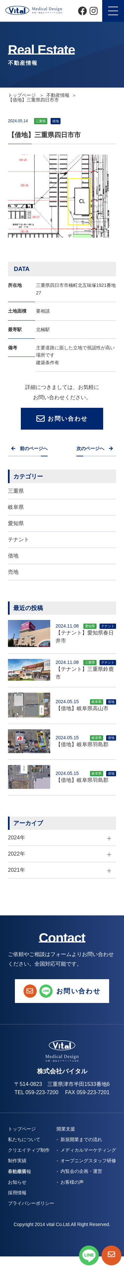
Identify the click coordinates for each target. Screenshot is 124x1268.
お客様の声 (72, 1182)
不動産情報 (57, 95)
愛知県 (16, 523)
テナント (18, 539)
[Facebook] (82, 11)
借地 (13, 555)
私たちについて (24, 1139)
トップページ (22, 95)
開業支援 (66, 1129)
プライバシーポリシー (31, 1203)
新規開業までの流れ (81, 1139)
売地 (13, 572)
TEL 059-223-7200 (37, 1092)
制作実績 (17, 1160)
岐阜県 (16, 507)
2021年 (16, 870)
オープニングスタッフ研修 (88, 1160)
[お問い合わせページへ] (111, 1255)
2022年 (16, 854)
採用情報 (17, 1192)
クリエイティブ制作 (29, 1150)
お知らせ (17, 1182)
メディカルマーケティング (88, 1150)
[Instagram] (94, 11)
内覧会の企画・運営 (81, 1171)
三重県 (16, 491)
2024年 (16, 837)
